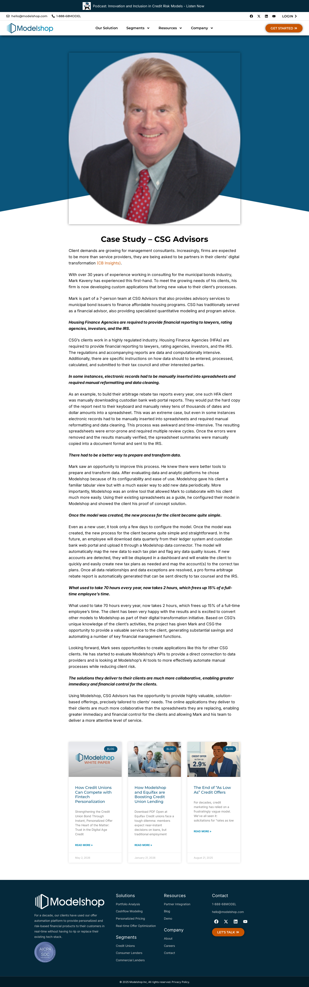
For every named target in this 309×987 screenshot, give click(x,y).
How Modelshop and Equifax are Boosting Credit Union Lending (150, 794)
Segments (138, 28)
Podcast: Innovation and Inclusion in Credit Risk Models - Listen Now (148, 6)
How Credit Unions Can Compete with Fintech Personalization (93, 794)
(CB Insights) (109, 263)
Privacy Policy (180, 982)
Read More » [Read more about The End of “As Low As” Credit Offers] (202, 831)
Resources (170, 28)
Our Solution (106, 28)
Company (202, 28)
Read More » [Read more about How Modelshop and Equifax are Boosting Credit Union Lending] (143, 845)
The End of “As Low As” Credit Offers (212, 790)
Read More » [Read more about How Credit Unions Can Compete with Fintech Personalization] (84, 845)
